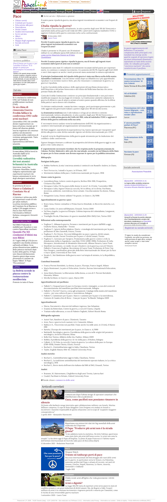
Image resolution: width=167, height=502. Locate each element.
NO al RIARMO (130, 93)
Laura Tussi (52, 38)
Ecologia (60, 11)
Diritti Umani (21, 29)
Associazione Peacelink (141, 172)
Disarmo (17, 94)
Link (17, 45)
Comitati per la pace (24, 23)
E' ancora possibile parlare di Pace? (132, 124)
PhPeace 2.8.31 (76, 500)
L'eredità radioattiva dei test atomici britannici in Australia (25, 161)
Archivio (18, 38)
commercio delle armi (65, 380)
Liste (87, 11)
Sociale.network (22, 43)
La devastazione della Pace (133, 138)
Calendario (78, 11)
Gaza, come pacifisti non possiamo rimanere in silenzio (79, 401)
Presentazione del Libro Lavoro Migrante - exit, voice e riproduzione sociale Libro (134, 111)
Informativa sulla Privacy (91, 500)
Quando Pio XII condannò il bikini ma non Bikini (25, 234)
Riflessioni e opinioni (65, 16)
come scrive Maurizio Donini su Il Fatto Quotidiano (58, 56)
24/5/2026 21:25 (141, 215)
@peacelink (128, 181)
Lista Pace (21, 50)
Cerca (106, 11)
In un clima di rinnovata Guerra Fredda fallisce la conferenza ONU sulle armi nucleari (25, 112)
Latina (16, 267)
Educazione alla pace (24, 25)
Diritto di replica (122, 500)
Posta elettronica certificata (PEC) (139, 500)
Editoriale (70, 391)
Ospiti (69, 11)
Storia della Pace (22, 221)
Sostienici (85, 1)
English (100, 11)
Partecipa (75, 1)
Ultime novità (21, 20)
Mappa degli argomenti (25, 40)
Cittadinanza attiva (47, 11)
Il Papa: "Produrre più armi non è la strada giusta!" (89, 430)
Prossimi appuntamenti (138, 74)
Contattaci (64, 1)
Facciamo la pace (131, 152)
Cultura (26, 11)
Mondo (34, 11)
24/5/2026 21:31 (141, 181)
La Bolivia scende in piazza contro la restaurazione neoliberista (24, 275)
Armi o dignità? (73, 483)
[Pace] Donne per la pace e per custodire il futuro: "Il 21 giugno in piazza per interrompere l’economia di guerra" (25, 67)
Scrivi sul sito (21, 34)
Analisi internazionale (24, 31)
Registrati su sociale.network (139, 227)
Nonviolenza (20, 27)
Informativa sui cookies (108, 500)
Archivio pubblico (21, 60)
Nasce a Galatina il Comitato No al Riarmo (23, 191)
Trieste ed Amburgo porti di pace (83, 454)
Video (93, 11)
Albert (17, 36)
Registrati (146, 11)
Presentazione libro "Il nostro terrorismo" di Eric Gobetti (134, 81)
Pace (19, 11)
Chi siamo (53, 1)
